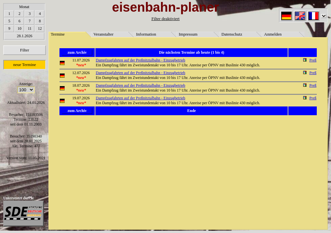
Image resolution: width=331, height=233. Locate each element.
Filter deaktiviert (165, 18)
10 (19, 28)
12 (40, 28)
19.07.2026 (81, 98)
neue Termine (24, 64)
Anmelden (273, 34)
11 (30, 28)
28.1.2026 (24, 36)
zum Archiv (77, 52)
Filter (24, 50)
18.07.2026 (81, 85)
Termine (58, 34)
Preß (312, 60)
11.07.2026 (81, 60)
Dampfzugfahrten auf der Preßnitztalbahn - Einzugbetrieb (140, 60)
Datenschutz (231, 34)
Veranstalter (103, 34)
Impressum (188, 34)
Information (146, 34)
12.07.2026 (81, 73)
